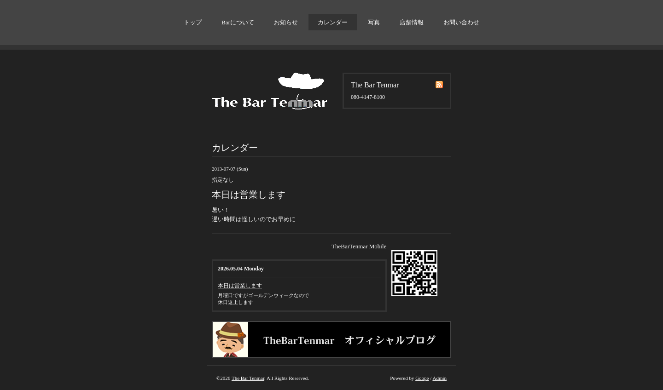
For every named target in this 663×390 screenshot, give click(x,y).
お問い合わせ (461, 22)
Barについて (237, 22)
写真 (374, 22)
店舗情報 (412, 22)
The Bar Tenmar (248, 378)
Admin (439, 378)
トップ (193, 22)
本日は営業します (240, 285)
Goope (422, 378)
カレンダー (333, 22)
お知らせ (286, 22)
